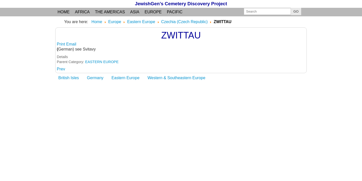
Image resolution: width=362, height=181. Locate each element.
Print (61, 44)
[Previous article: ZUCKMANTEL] (61, 69)
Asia (134, 12)
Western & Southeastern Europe (176, 78)
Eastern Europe (126, 78)
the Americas (110, 12)
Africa (82, 12)
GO (296, 11)
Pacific (175, 12)
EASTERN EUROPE (102, 62)
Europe (153, 12)
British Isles (68, 78)
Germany (95, 78)
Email (71, 44)
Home (64, 12)
